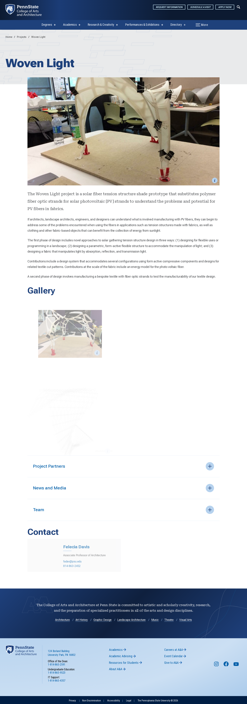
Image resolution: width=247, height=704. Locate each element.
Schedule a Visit (200, 7)
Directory (176, 24)
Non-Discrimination (91, 699)
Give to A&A (171, 661)
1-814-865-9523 (56, 671)
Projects (22, 37)
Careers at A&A (173, 648)
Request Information (169, 7)
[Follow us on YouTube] (236, 664)
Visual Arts (185, 618)
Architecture (62, 618)
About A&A (115, 668)
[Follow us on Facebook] (226, 664)
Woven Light (38, 37)
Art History (81, 618)
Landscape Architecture (131, 618)
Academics (70, 24)
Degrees (47, 24)
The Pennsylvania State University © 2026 (158, 699)
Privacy (72, 699)
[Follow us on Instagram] (216, 664)
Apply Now (224, 7)
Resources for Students (124, 661)
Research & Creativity (101, 24)
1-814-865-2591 (56, 663)
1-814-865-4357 (56, 679)
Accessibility (113, 699)
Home (9, 37)
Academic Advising (120, 655)
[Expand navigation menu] (238, 6)
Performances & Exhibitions (142, 24)
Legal (128, 699)
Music (155, 618)
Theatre (169, 618)
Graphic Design (102, 618)
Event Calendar (173, 655)
